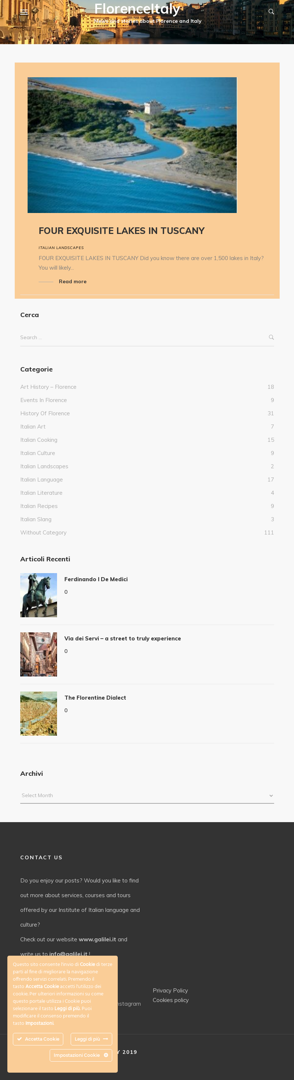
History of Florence (45, 413)
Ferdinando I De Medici (96, 579)
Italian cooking (38, 439)
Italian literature (41, 492)
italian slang (36, 519)
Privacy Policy (170, 990)
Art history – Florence (48, 386)
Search (271, 337)
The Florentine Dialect (95, 697)
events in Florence (43, 400)
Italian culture (37, 453)
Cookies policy (171, 999)
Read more (72, 281)
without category (43, 532)
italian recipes (39, 505)
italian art (33, 426)
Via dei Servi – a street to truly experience (122, 638)
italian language (41, 479)
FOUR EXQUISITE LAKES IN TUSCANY (121, 230)
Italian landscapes (61, 247)
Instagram (124, 1003)
